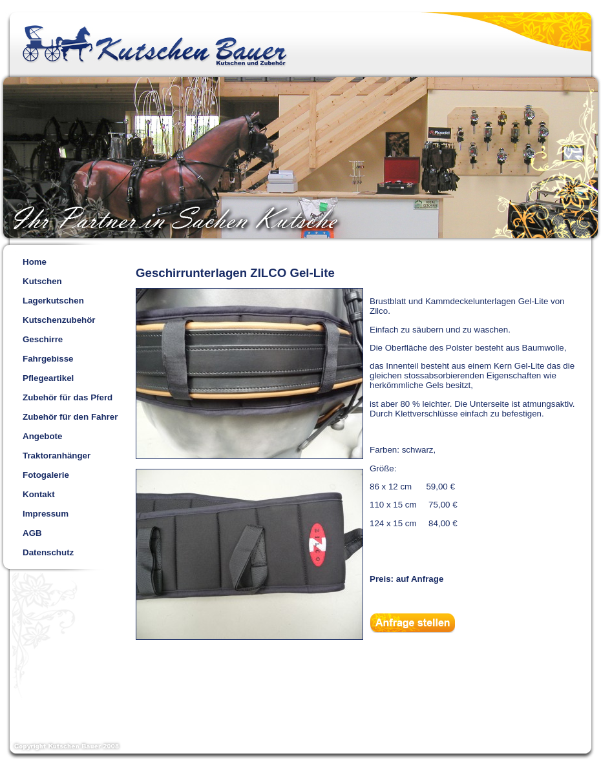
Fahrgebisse (48, 359)
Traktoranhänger (56, 455)
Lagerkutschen (53, 300)
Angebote (42, 436)
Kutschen (42, 281)
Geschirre (43, 339)
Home (35, 262)
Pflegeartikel (48, 378)
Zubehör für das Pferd (67, 397)
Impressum (46, 514)
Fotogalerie (46, 475)
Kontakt (39, 494)
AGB (32, 533)
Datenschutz (48, 552)
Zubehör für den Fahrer (70, 417)
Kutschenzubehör (59, 320)
